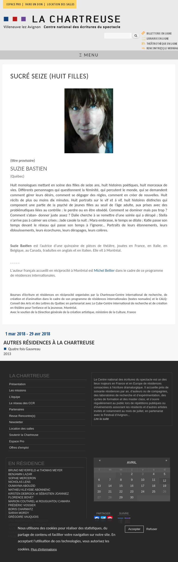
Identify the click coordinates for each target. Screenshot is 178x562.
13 (99, 485)
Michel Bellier (104, 270)
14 (110, 485)
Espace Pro (16, 441)
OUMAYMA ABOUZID (21, 485)
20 (99, 491)
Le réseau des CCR (22, 403)
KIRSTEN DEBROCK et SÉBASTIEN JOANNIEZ (38, 493)
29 (121, 497)
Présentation (17, 384)
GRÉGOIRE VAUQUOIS (23, 516)
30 (132, 497)
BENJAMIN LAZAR (20, 474)
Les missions (17, 390)
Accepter (134, 529)
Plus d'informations (44, 549)
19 (164, 485)
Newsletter (16, 422)
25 (153, 491)
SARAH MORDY (18, 513)
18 (153, 485)
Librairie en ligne (157, 39)
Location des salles (21, 428)
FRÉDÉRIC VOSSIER (22, 505)
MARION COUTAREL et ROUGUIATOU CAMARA (39, 501)
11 (153, 479)
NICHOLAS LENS (19, 482)
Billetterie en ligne (159, 33)
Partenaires (16, 409)
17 (142, 485)
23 (132, 491)
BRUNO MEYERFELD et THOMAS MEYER (35, 470)
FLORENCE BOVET (21, 497)
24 (142, 491)
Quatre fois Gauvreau (24, 349)
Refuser (151, 529)
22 (121, 491)
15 (121, 485)
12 (164, 480)
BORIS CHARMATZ (20, 509)
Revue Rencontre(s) (22, 416)
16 (132, 485)
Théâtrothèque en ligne (162, 44)
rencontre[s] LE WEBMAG (162, 48)
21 (110, 491)
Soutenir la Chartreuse (23, 435)
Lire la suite (101, 419)
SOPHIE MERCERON (22, 478)
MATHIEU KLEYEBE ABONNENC (29, 489)
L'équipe (14, 397)
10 (142, 479)
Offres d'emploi (19, 447)
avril (132, 462)
